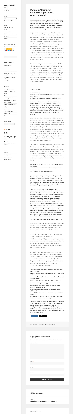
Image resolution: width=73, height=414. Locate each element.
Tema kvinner (7, 31)
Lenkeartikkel (7, 109)
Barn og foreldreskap (8, 27)
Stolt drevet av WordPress (35, 411)
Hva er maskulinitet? (8, 20)
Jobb (5, 23)
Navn (32, 361)
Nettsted (32, 373)
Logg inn (6, 152)
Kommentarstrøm (8, 157)
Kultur (5, 29)
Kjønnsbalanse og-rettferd (10, 100)
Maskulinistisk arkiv (9, 6)
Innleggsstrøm (7, 154)
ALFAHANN (9, 65)
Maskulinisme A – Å (8, 34)
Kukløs (5, 132)
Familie (5, 25)
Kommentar (33, 343)
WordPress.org (7, 159)
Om (5, 18)
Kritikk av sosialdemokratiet (10, 104)
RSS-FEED (7, 129)
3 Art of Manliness (8, 80)
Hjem (5, 16)
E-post (32, 367)
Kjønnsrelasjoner (8, 102)
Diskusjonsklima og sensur (10, 91)
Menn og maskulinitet (9, 111)
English (5, 38)
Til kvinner (6, 36)
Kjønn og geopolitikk (8, 98)
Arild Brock (41, 324)
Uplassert (6, 115)
